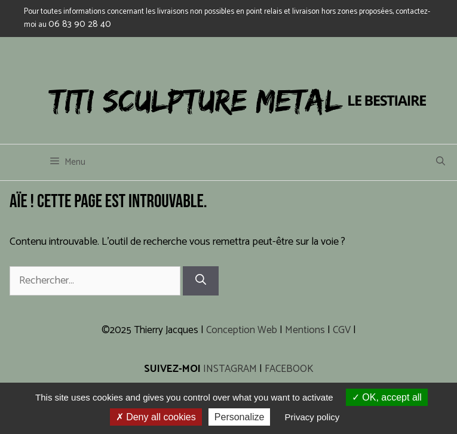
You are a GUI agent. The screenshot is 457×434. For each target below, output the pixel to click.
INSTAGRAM (230, 369)
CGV (342, 330)
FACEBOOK (289, 369)
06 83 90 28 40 (79, 24)
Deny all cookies (156, 417)
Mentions (305, 330)
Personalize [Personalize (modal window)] (239, 417)
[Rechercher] (201, 281)
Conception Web (241, 330)
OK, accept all (387, 397)
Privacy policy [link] (312, 417)
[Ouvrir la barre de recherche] (440, 162)
